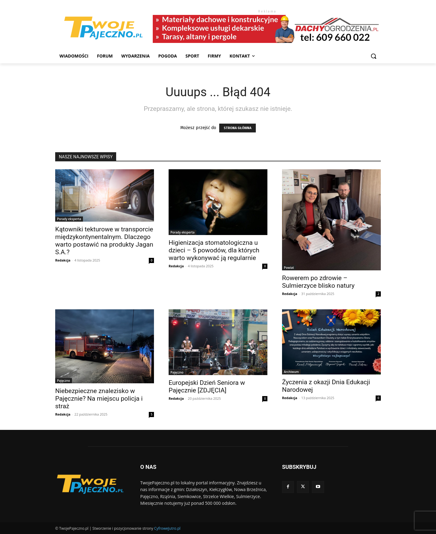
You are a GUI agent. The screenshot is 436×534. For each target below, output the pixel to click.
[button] (373, 56)
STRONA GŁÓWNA (237, 128)
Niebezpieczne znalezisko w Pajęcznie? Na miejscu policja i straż (99, 398)
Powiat (289, 267)
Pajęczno (63, 380)
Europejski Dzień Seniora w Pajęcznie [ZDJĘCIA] (207, 386)
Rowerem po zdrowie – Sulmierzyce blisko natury (318, 281)
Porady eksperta (69, 219)
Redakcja (62, 260)
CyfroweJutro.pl (167, 528)
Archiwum (291, 372)
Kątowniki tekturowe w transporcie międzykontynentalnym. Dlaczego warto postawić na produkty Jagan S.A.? (104, 241)
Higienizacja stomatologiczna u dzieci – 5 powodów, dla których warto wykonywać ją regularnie (214, 250)
